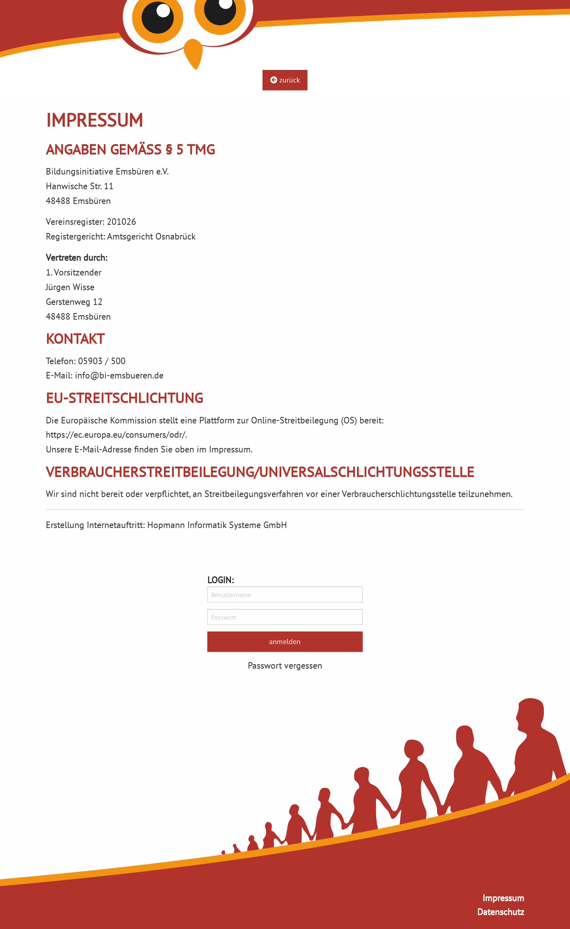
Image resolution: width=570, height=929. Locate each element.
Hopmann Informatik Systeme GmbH (217, 525)
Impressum (503, 898)
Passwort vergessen (285, 665)
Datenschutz (500, 912)
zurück (285, 80)
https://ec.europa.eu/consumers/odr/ (115, 434)
